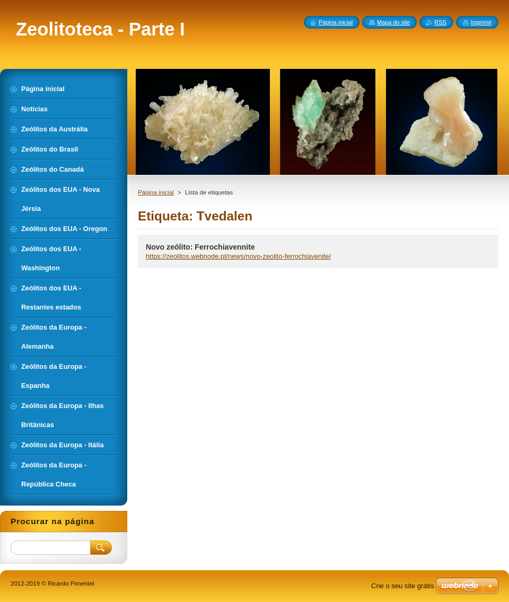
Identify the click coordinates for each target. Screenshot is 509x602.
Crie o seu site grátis (402, 586)
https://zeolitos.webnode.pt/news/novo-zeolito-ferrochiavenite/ (238, 256)
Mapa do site (393, 22)
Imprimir (481, 22)
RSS (440, 22)
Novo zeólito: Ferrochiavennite (200, 247)
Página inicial (156, 192)
